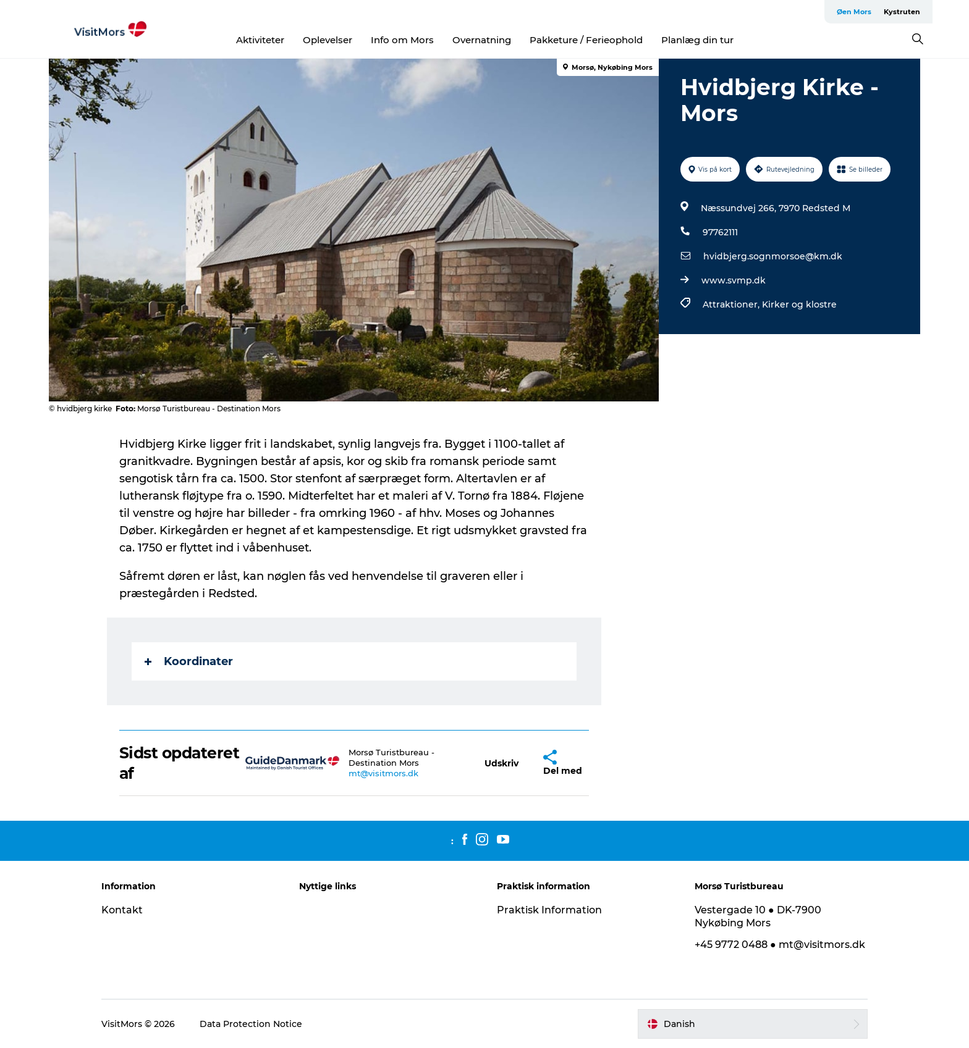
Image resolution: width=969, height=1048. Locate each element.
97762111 (720, 232)
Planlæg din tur (697, 40)
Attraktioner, (732, 304)
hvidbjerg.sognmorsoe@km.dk (772, 256)
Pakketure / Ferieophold (586, 40)
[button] (501, 763)
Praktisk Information (549, 910)
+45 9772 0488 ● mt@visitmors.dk (780, 944)
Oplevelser (327, 40)
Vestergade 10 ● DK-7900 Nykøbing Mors (758, 916)
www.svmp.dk (733, 280)
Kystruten (902, 11)
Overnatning (481, 40)
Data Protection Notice (251, 1023)
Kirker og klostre (799, 304)
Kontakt (122, 910)
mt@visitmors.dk (383, 773)
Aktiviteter (260, 40)
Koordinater (189, 661)
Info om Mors (402, 40)
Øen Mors (854, 11)
